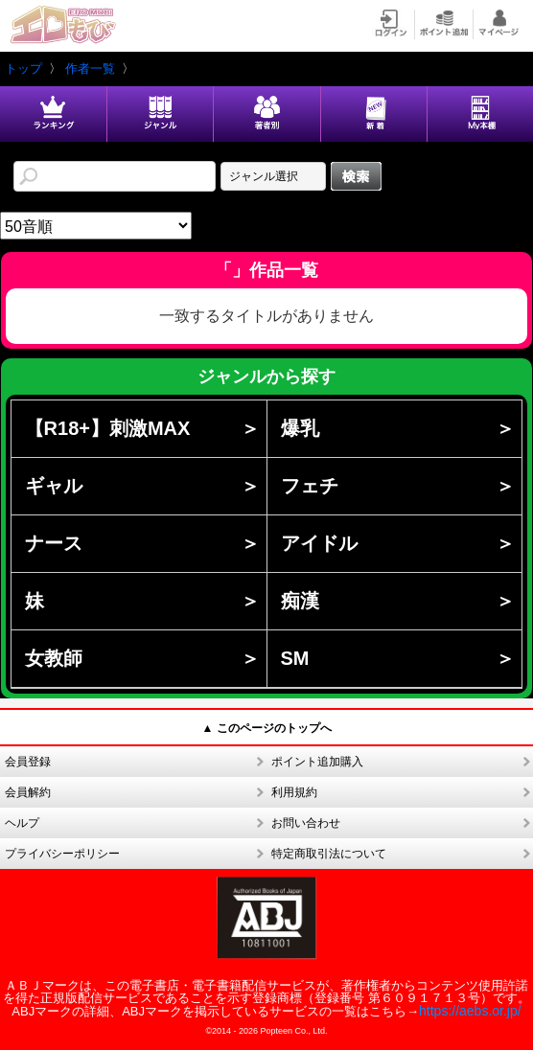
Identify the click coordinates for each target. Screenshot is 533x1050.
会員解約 (28, 792)
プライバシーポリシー (62, 853)
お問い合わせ (305, 823)
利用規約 (294, 792)
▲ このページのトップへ (266, 728)
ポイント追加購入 (317, 761)
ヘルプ (22, 823)
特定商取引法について (328, 853)
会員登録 (28, 761)
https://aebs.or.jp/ (470, 1010)
